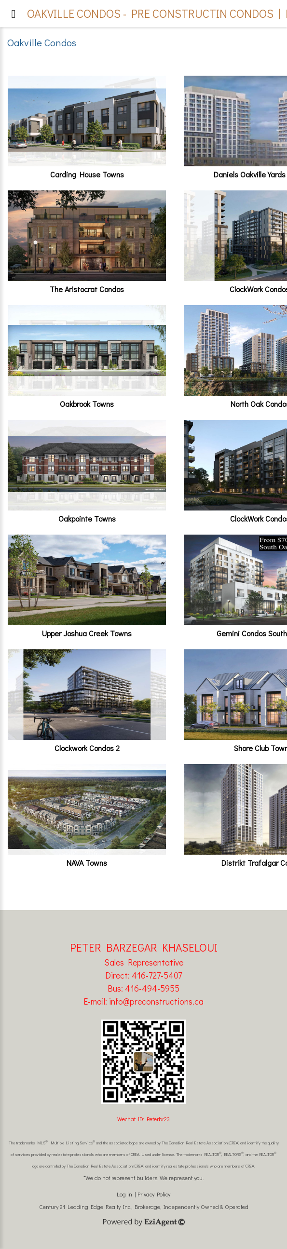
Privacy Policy (153, 1194)
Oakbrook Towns (87, 404)
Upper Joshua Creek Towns (87, 633)
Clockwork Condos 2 (87, 748)
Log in (124, 1194)
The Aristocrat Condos (87, 289)
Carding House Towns (87, 174)
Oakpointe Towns (87, 518)
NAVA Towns (87, 863)
